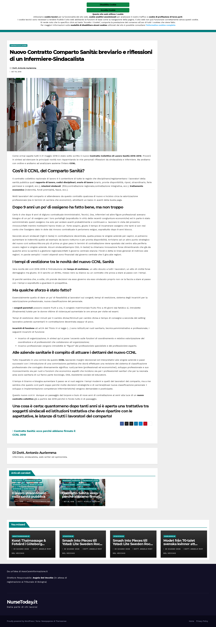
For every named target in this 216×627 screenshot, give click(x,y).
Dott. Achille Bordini (88, 502)
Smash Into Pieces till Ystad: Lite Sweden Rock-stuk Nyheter (82, 543)
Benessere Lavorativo (71, 480)
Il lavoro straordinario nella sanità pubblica (29, 495)
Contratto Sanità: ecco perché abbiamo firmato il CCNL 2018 (82, 496)
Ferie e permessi (83, 484)
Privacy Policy (202, 621)
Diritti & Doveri (69, 484)
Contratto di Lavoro (18, 45)
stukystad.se (68, 536)
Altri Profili (17, 480)
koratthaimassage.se (21, 536)
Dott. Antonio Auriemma (24, 68)
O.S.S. (25, 484)
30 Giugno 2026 (21, 549)
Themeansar (61, 621)
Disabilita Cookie (108, 4)
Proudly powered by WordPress (21, 621)
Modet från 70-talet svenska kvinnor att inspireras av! (179, 543)
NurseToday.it (22, 602)
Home (191, 621)
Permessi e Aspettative (87, 489)
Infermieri (17, 484)
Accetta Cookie (108, 10)
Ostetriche (17, 489)
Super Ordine (29, 489)
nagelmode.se (169, 536)
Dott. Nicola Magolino (37, 502)
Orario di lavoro (35, 484)
